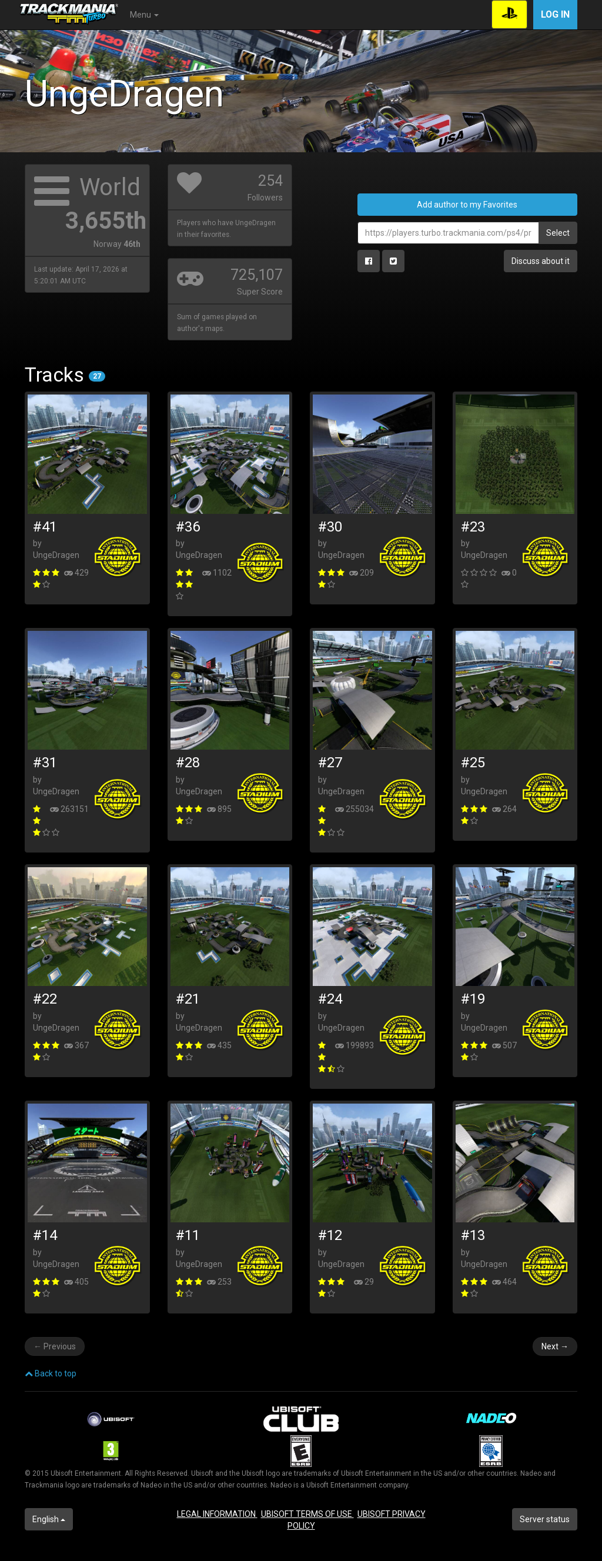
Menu (144, 14)
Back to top (50, 1373)
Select (558, 233)
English (48, 1519)
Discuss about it (540, 261)
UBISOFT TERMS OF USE (307, 1514)
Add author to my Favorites (467, 204)
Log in (555, 14)
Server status (545, 1519)
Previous (55, 1346)
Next (554, 1346)
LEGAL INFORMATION (217, 1514)
